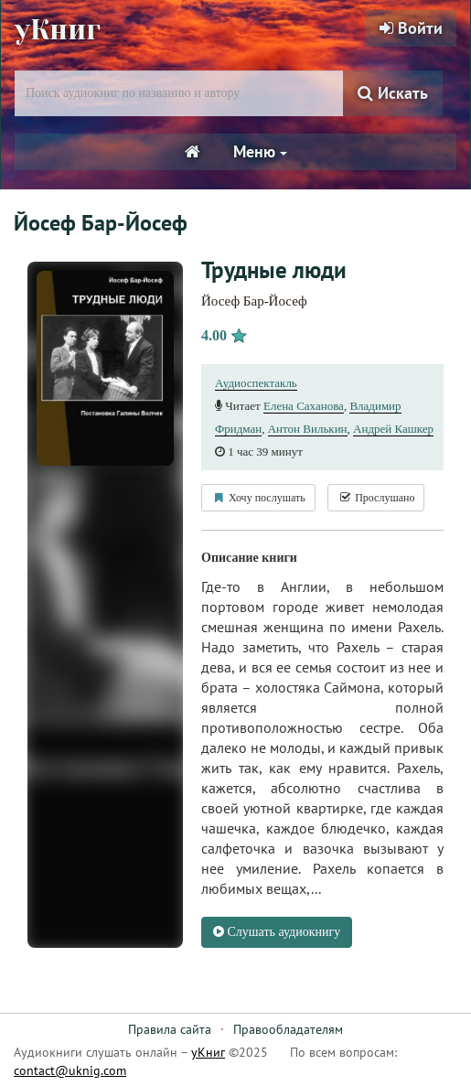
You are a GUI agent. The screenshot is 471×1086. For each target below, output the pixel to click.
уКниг (58, 30)
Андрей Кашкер (393, 428)
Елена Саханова (303, 406)
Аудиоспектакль (256, 383)
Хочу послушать (258, 497)
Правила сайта (169, 1029)
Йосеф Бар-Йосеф (254, 301)
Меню (260, 151)
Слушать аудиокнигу (276, 932)
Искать (393, 92)
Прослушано (375, 497)
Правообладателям (288, 1029)
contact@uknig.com (70, 1070)
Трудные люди (274, 270)
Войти (411, 27)
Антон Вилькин (308, 428)
